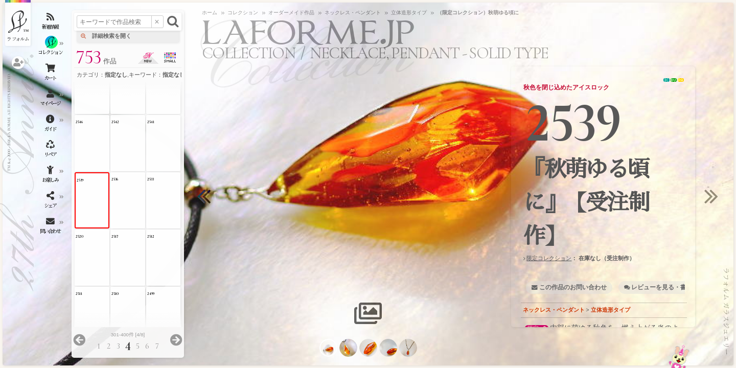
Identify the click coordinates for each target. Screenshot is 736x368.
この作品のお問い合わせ (573, 287)
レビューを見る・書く (662, 287)
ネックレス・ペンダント (554, 310)
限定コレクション (548, 258)
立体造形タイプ (610, 310)
